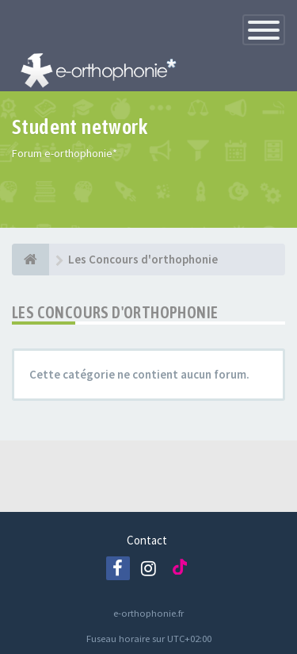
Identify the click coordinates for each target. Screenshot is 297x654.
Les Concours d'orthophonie (115, 312)
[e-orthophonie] (30, 259)
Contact (147, 540)
